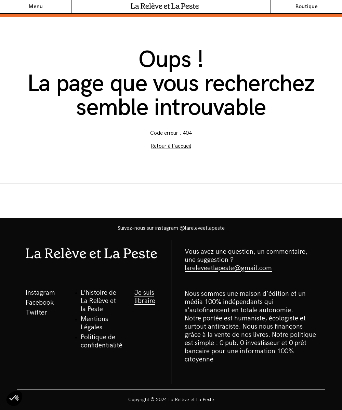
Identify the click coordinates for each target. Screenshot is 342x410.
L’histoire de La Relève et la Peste (98, 301)
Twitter (36, 312)
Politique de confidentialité (101, 341)
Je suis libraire (144, 297)
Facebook (40, 303)
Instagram (40, 293)
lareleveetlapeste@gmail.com (228, 268)
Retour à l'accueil (171, 146)
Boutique (306, 6)
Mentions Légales (94, 323)
